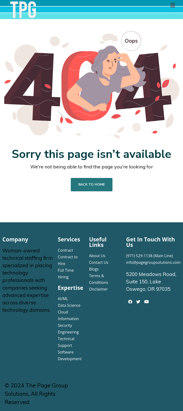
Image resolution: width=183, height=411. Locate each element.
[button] (172, 5)
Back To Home (91, 184)
